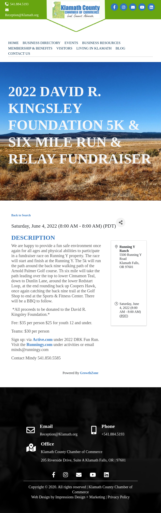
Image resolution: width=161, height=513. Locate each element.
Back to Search (21, 215)
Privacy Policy (119, 497)
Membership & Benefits (30, 48)
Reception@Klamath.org (22, 12)
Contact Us (19, 54)
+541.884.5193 (112, 434)
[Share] (120, 222)
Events (71, 43)
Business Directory (42, 43)
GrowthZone (89, 373)
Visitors (64, 48)
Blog (120, 48)
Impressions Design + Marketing (80, 497)
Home (13, 43)
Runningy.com (39, 344)
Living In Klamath (94, 48)
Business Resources (101, 43)
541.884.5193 (17, 4)
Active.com (43, 339)
